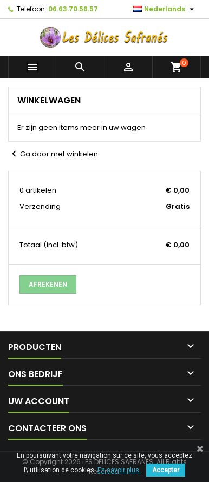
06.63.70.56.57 (73, 9)
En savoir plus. (119, 470)
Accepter (165, 470)
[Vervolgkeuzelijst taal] (165, 9)
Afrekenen (48, 284)
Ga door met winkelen (53, 154)
